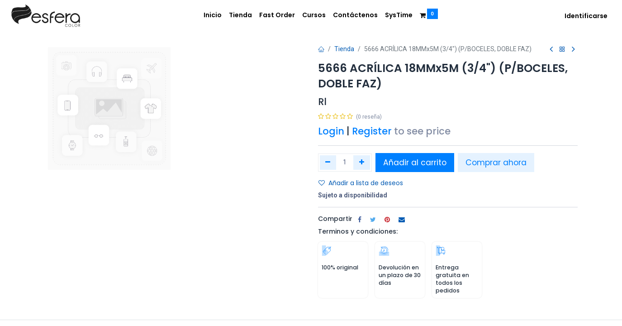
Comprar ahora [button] (496, 162)
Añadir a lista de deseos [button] (360, 182)
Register (372, 131)
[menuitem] (212, 15)
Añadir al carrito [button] (414, 162)
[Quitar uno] (328, 162)
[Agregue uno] (361, 162)
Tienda (344, 49)
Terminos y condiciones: (358, 231)
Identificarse (586, 15)
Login (331, 131)
